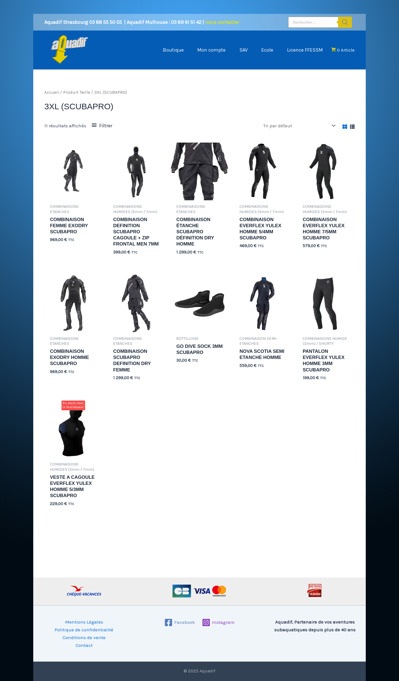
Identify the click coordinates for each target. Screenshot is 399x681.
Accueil (51, 92)
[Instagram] (218, 622)
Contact (84, 645)
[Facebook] (179, 622)
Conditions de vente (84, 637)
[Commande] (299, 126)
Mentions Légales (84, 622)
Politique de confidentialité (84, 629)
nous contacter (222, 22)
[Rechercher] (345, 22)
